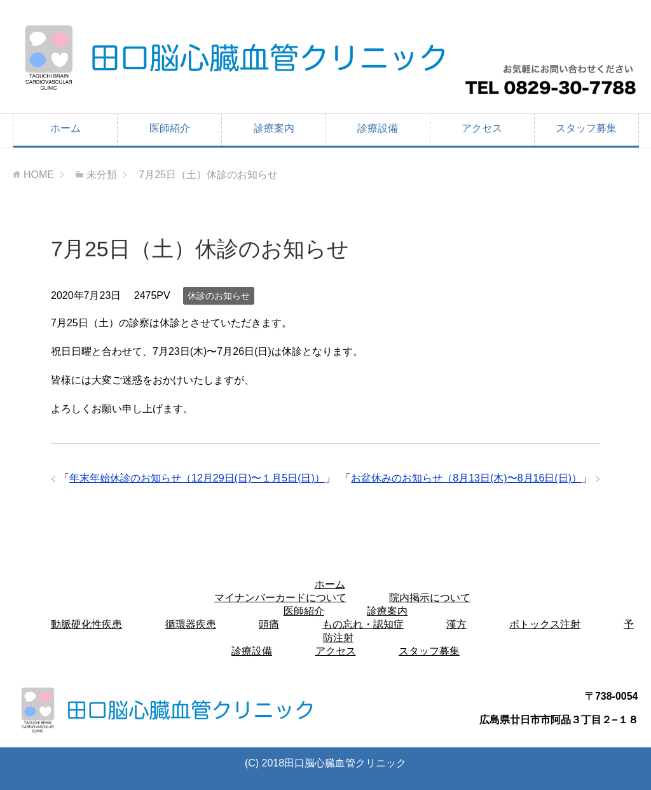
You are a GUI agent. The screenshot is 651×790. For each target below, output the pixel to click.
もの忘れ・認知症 (363, 624)
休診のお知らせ (219, 296)
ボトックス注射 (544, 624)
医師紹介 (169, 128)
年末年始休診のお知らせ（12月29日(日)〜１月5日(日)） (197, 478)
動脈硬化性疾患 (86, 624)
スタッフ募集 (586, 128)
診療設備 (377, 128)
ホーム (65, 128)
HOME (39, 174)
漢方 (456, 624)
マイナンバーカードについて (280, 597)
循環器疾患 (190, 624)
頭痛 (269, 624)
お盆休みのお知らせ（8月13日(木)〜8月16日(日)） (466, 478)
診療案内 (274, 128)
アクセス (482, 128)
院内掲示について (429, 597)
